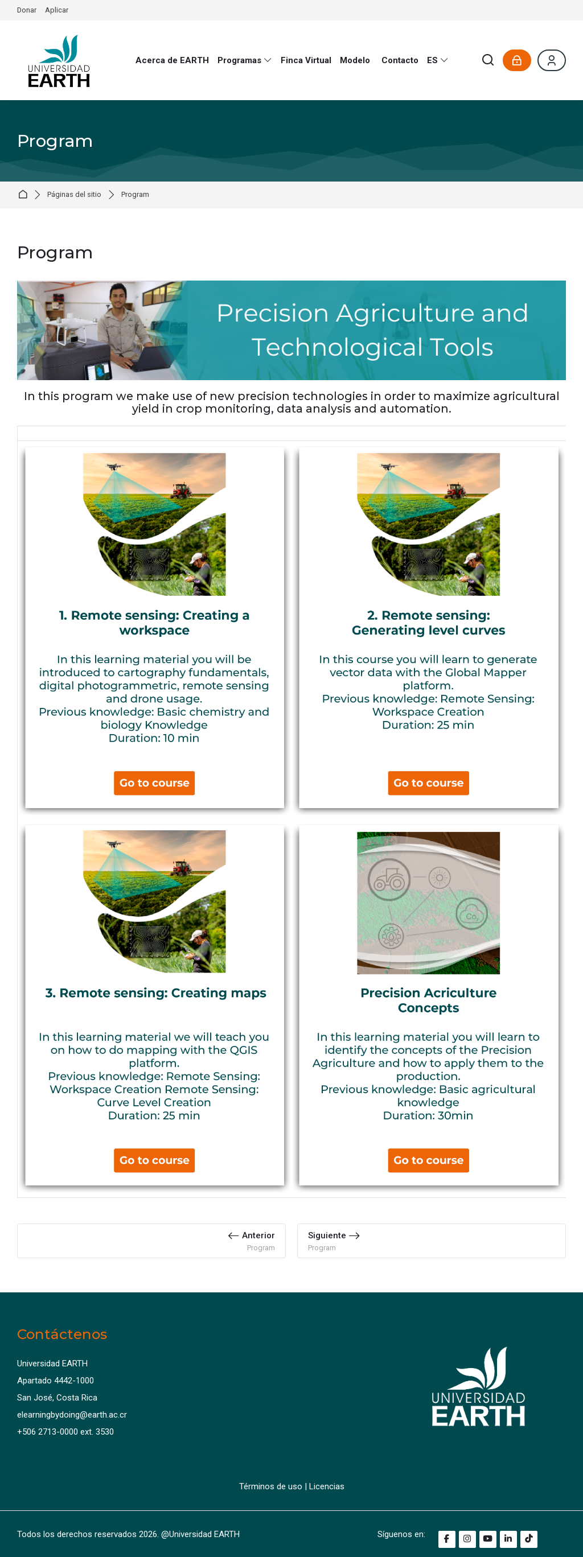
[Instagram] (467, 1539)
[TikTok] (528, 1539)
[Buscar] (488, 60)
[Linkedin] (508, 1539)
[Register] (551, 60)
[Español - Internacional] (437, 60)
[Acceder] (517, 60)
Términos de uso (270, 1486)
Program (135, 195)
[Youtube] (487, 1539)
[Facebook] (446, 1539)
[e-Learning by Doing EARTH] (59, 60)
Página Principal (24, 195)
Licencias (326, 1486)
